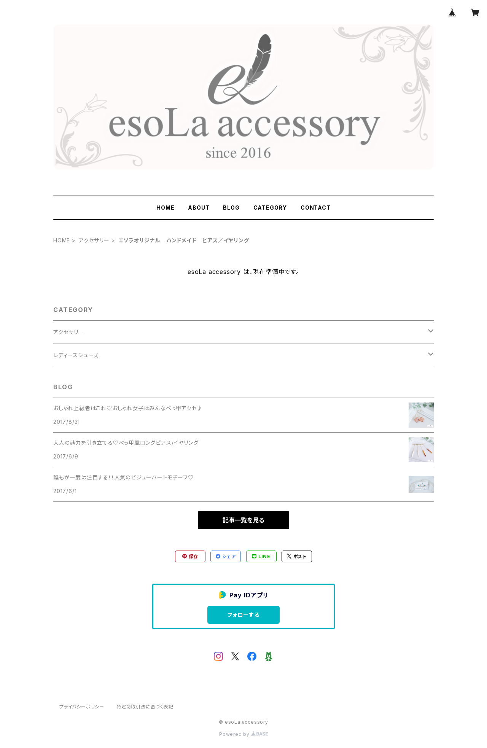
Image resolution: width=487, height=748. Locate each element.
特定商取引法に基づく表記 (144, 707)
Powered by (243, 734)
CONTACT (316, 207)
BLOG (231, 207)
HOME (165, 207)
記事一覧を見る (243, 520)
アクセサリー (94, 240)
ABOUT (198, 207)
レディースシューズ (76, 355)
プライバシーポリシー (81, 707)
